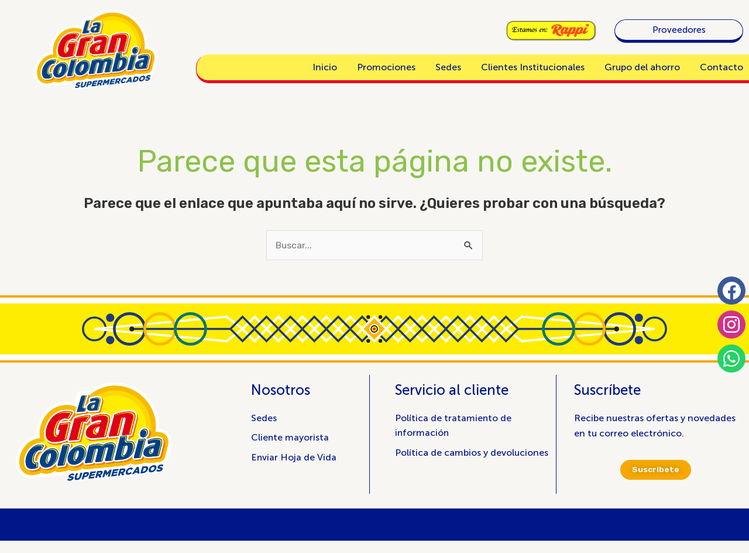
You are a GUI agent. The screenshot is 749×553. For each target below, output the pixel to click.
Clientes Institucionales (533, 67)
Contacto (721, 67)
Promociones (386, 67)
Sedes (448, 67)
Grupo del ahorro (642, 67)
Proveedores (679, 30)
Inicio (324, 67)
